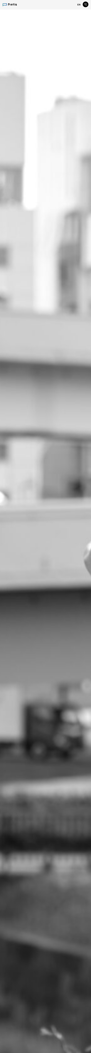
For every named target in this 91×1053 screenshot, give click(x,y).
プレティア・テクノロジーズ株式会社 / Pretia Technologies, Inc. (10, 4)
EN (79, 5)
